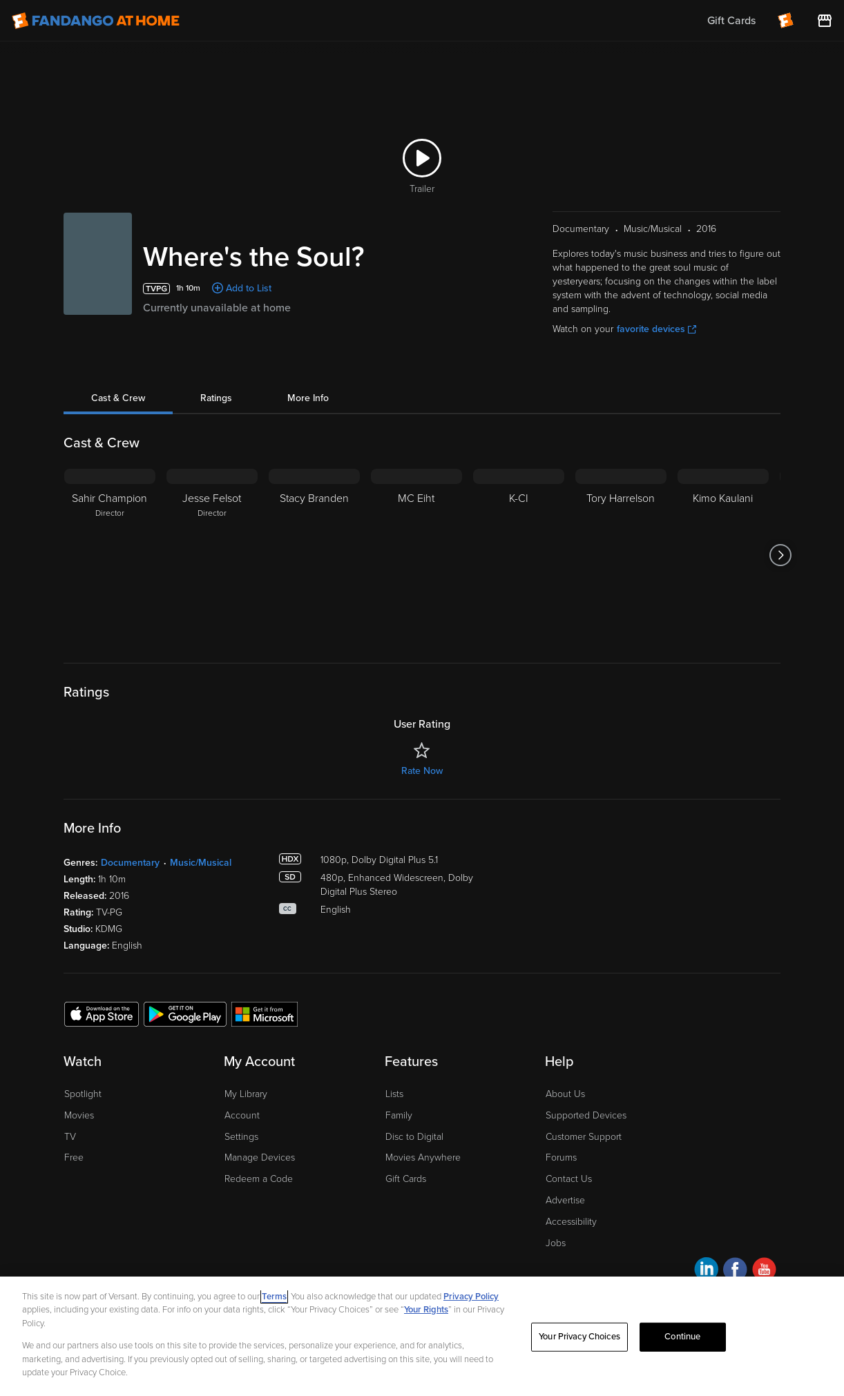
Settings (241, 1137)
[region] (422, 1336)
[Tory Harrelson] (621, 555)
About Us (565, 1094)
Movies (79, 1115)
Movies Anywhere (423, 1157)
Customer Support (584, 1137)
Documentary (130, 863)
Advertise (565, 1200)
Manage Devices (259, 1157)
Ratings (216, 398)
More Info (308, 398)
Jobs (556, 1243)
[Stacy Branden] (314, 555)
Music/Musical (200, 863)
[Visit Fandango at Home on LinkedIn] (706, 1271)
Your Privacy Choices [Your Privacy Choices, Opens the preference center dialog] (579, 1336)
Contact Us (569, 1179)
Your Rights (426, 1309)
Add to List (248, 288)
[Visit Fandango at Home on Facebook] (735, 1271)
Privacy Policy (471, 1296)
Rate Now (422, 771)
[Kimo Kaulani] (723, 555)
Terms (274, 1296)
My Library (245, 1094)
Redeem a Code (258, 1179)
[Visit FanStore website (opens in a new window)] (825, 20)
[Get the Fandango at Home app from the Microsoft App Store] (264, 1013)
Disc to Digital (414, 1137)
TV (70, 1137)
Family (398, 1115)
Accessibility (571, 1222)
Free (74, 1157)
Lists (394, 1094)
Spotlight (83, 1094)
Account (242, 1115)
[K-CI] (518, 555)
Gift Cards (405, 1179)
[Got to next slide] (780, 555)
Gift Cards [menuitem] (731, 21)
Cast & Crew (118, 398)
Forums (561, 1157)
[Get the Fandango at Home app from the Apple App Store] (102, 1013)
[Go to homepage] (95, 20)
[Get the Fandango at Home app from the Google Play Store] (185, 1013)
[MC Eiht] (416, 555)
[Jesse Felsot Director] (212, 555)
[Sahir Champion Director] (110, 555)
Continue (682, 1336)
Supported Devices (586, 1115)
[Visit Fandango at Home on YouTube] (764, 1271)
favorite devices (656, 329)
